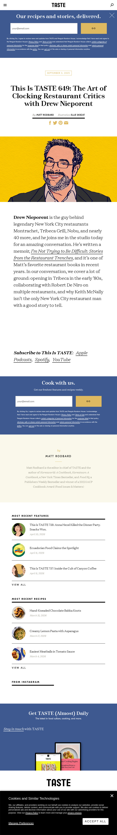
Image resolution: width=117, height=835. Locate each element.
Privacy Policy (31, 813)
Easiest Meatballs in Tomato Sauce (52, 651)
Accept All (95, 821)
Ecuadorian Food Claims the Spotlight (54, 548)
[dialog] (58, 813)
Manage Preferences (21, 823)
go (94, 28)
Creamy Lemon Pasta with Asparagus (54, 631)
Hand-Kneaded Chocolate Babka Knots (55, 610)
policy (35, 49)
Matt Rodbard (45, 114)
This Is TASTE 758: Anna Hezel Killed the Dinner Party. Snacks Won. (65, 526)
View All (19, 584)
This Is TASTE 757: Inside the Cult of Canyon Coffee (63, 568)
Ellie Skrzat (78, 114)
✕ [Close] (112, 795)
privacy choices (75, 813)
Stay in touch (13, 728)
